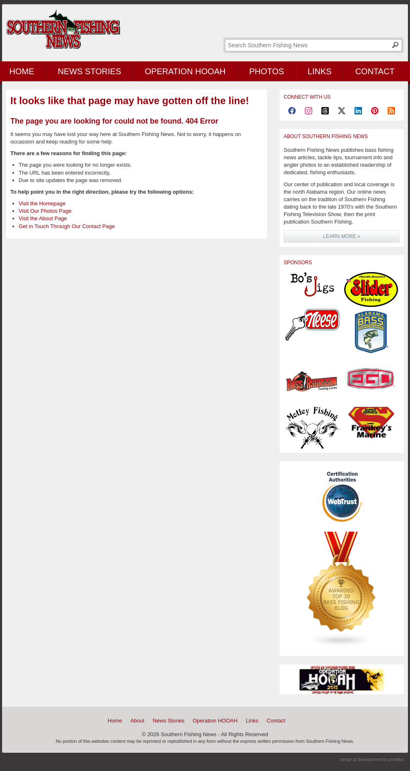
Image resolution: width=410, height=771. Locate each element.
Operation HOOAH (185, 71)
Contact (375, 71)
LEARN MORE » (341, 236)
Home (115, 720)
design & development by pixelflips (372, 759)
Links (320, 71)
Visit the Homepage (42, 203)
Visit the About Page (43, 218)
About (137, 720)
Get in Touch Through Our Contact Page (67, 226)
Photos (266, 71)
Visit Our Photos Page (45, 211)
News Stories (89, 71)
